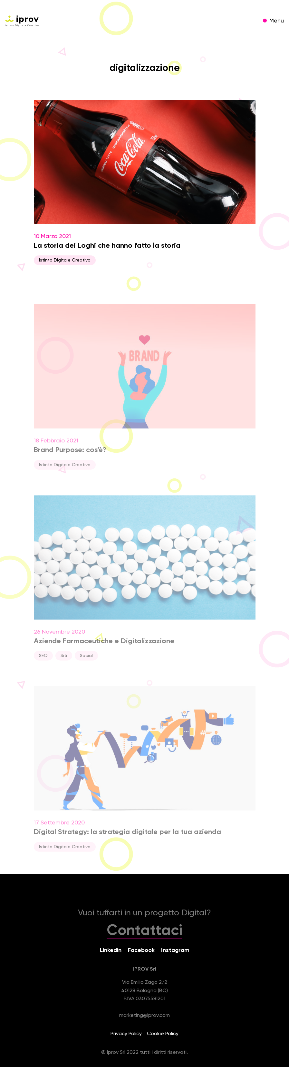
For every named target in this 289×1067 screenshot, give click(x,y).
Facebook (141, 950)
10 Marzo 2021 (144, 182)
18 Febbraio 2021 (144, 390)
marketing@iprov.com (144, 1015)
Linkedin (110, 950)
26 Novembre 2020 (144, 581)
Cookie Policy (162, 1033)
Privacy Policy (126, 1033)
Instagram (175, 950)
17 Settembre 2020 (144, 772)
